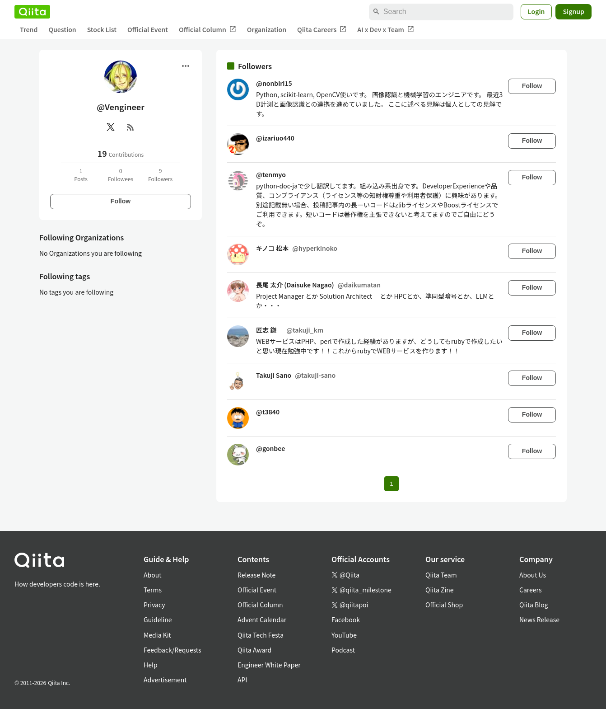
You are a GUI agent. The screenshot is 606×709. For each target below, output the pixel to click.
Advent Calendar (262, 619)
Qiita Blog (533, 604)
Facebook (345, 619)
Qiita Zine (439, 589)
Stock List (102, 29)
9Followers (160, 175)
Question (62, 29)
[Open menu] (186, 66)
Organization (266, 29)
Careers (530, 589)
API (242, 679)
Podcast (343, 649)
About (152, 574)
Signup (573, 11)
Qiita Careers (321, 29)
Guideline (158, 619)
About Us (532, 574)
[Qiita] (32, 12)
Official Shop (444, 604)
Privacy (154, 604)
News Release (539, 619)
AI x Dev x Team (385, 29)
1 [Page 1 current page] (391, 483)
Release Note (256, 574)
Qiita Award (254, 649)
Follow (121, 201)
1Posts (81, 175)
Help (151, 664)
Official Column (207, 29)
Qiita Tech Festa (261, 634)
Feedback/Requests (172, 649)
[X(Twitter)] (111, 127)
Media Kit (157, 634)
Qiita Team (441, 574)
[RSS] (130, 127)
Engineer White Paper (269, 664)
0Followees (120, 175)
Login (536, 11)
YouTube (344, 634)
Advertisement (165, 679)
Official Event (147, 29)
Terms (153, 589)
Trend (28, 29)
